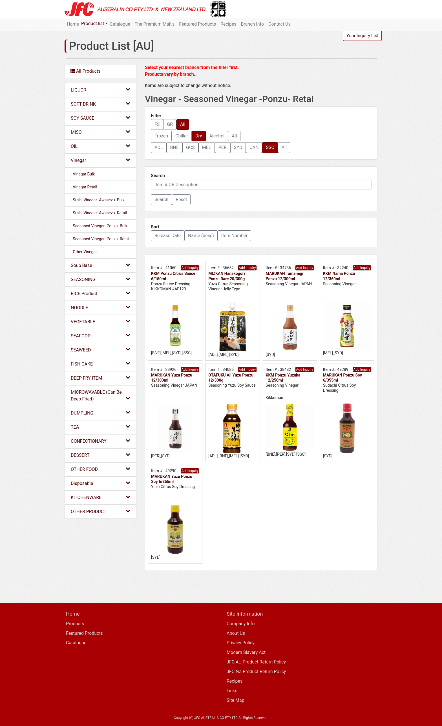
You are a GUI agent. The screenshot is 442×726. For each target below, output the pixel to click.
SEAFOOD (100, 335)
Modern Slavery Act (246, 652)
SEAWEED (100, 350)
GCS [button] (190, 147)
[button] (161, 199)
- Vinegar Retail (84, 187)
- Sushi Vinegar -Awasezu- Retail (99, 213)
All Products (85, 71)
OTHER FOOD (100, 469)
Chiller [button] (181, 136)
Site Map (235, 700)
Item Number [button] (234, 235)
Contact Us (279, 24)
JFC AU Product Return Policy (256, 662)
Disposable (100, 483)
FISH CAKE (100, 364)
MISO (100, 132)
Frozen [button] (161, 136)
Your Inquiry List (362, 35)
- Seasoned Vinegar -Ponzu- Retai (100, 239)
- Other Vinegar (84, 252)
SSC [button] (270, 147)
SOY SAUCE (100, 118)
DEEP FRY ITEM (100, 378)
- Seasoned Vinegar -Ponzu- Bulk (99, 226)
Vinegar (100, 160)
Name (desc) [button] (201, 235)
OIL (100, 146)
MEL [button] (206, 147)
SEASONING (100, 279)
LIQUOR (100, 90)
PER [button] (222, 147)
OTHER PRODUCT (100, 511)
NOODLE (100, 307)
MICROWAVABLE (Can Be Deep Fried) (100, 395)
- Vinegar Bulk (83, 174)
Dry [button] (198, 136)
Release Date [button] (167, 235)
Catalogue (120, 24)
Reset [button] (181, 199)
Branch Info (252, 24)
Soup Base (100, 265)
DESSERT (100, 455)
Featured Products (197, 24)
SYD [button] (238, 147)
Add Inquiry (190, 268)
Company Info (241, 623)
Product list (92, 23)
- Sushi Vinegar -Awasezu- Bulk (98, 200)
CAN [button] (253, 147)
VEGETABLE (100, 321)
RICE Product (100, 293)
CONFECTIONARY (100, 441)
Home (73, 24)
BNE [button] (174, 147)
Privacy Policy (241, 642)
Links (232, 690)
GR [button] (170, 124)
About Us (236, 633)
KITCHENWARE (100, 497)
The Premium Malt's (155, 24)
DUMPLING (100, 413)
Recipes (228, 24)
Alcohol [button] (217, 136)
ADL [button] (158, 147)
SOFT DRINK (100, 104)
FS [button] (157, 124)
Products (75, 623)
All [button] (182, 124)
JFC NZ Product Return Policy (256, 671)
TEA (100, 427)
